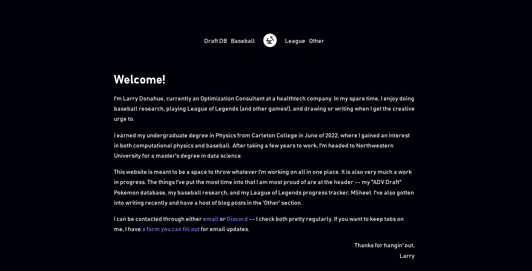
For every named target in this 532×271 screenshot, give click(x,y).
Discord (237, 219)
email (210, 219)
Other (316, 41)
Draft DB (215, 41)
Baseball (243, 41)
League (295, 41)
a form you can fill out (171, 229)
